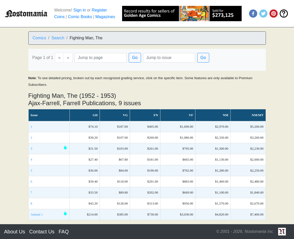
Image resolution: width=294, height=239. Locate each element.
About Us (14, 231)
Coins (59, 17)
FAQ (63, 231)
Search (57, 38)
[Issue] (169, 58)
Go (134, 57)
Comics (39, 38)
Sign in (79, 10)
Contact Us (41, 231)
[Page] (101, 58)
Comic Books (80, 17)
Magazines (105, 17)
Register (99, 10)
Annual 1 (37, 214)
